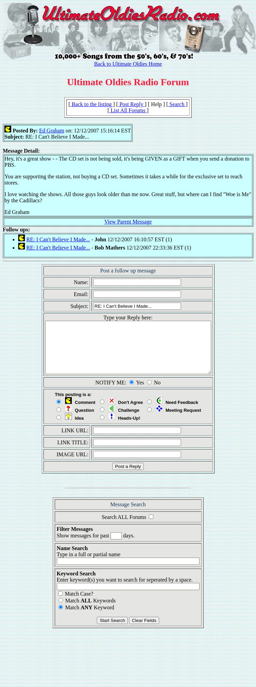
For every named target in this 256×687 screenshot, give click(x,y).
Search (177, 104)
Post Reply (131, 104)
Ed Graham (51, 130)
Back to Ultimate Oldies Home (128, 64)
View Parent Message (128, 222)
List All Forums (127, 110)
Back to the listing (91, 104)
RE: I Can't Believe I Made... (58, 239)
